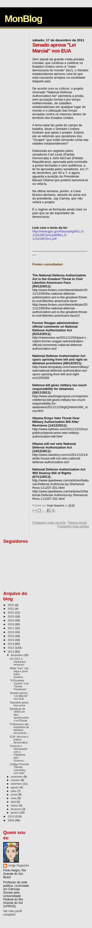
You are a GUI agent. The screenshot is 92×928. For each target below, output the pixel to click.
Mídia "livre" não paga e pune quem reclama (19, 672)
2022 (11, 608)
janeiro (15, 812)
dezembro (17, 655)
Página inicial (77, 522)
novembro (17, 776)
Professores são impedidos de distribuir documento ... (19, 728)
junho (14, 794)
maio (14, 798)
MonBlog (23, 18)
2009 (11, 820)
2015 (11, 635)
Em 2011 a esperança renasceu (18, 661)
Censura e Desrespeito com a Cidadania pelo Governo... (18, 753)
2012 (11, 647)
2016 (11, 632)
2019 (11, 620)
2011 (11, 651)
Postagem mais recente (49, 522)
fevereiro (16, 809)
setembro (17, 783)
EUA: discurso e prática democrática (19, 739)
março (15, 805)
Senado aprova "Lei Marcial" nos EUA (19, 695)
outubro (16, 780)
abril (14, 801)
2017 (11, 628)
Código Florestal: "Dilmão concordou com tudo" (19, 768)
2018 (11, 624)
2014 (11, 639)
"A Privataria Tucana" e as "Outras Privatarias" (19, 685)
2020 (11, 616)
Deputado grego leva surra (19, 704)
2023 (11, 604)
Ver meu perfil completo (12, 912)
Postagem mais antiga (73, 526)
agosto (15, 787)
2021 (11, 612)
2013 (11, 643)
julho (14, 791)
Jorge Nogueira (18, 865)
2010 (11, 816)
